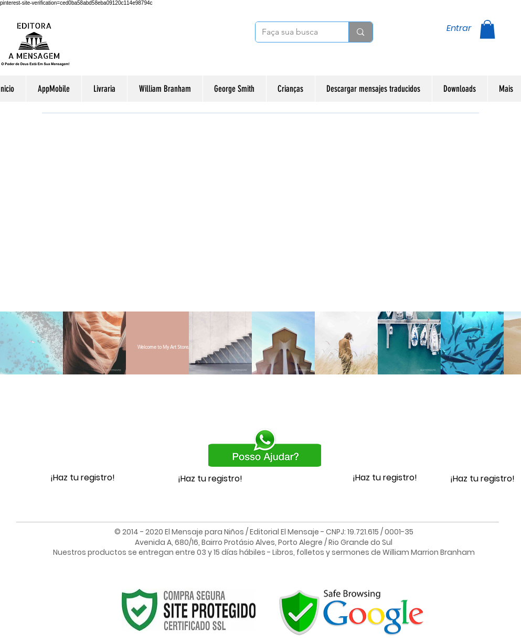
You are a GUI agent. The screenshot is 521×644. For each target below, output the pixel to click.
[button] (487, 29)
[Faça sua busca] (294, 32)
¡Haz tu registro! (82, 477)
